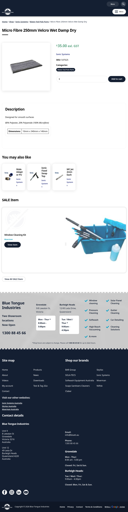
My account (7, 385)
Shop (11, 22)
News (36, 375)
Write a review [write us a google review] (56, 4)
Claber (68, 391)
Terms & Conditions (93, 507)
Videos (5, 380)
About (5, 375)
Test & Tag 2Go (40, 385)
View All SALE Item (14, 280)
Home (5, 22)
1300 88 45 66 (9, 4)
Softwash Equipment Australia (79, 380)
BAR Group (70, 369)
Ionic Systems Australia (12, 403)
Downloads (38, 380)
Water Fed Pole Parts (39, 22)
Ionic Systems (22, 22)
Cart (114, 4)
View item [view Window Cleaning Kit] (12, 245)
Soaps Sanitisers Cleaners (77, 385)
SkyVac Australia (9, 406)
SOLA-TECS (70, 375)
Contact (5, 391)
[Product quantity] (82, 80)
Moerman (101, 380)
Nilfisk (100, 385)
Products (37, 369)
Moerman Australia (10, 409)
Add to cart (116, 80)
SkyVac (100, 369)
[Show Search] (123, 4)
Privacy (70, 507)
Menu (117, 13)
